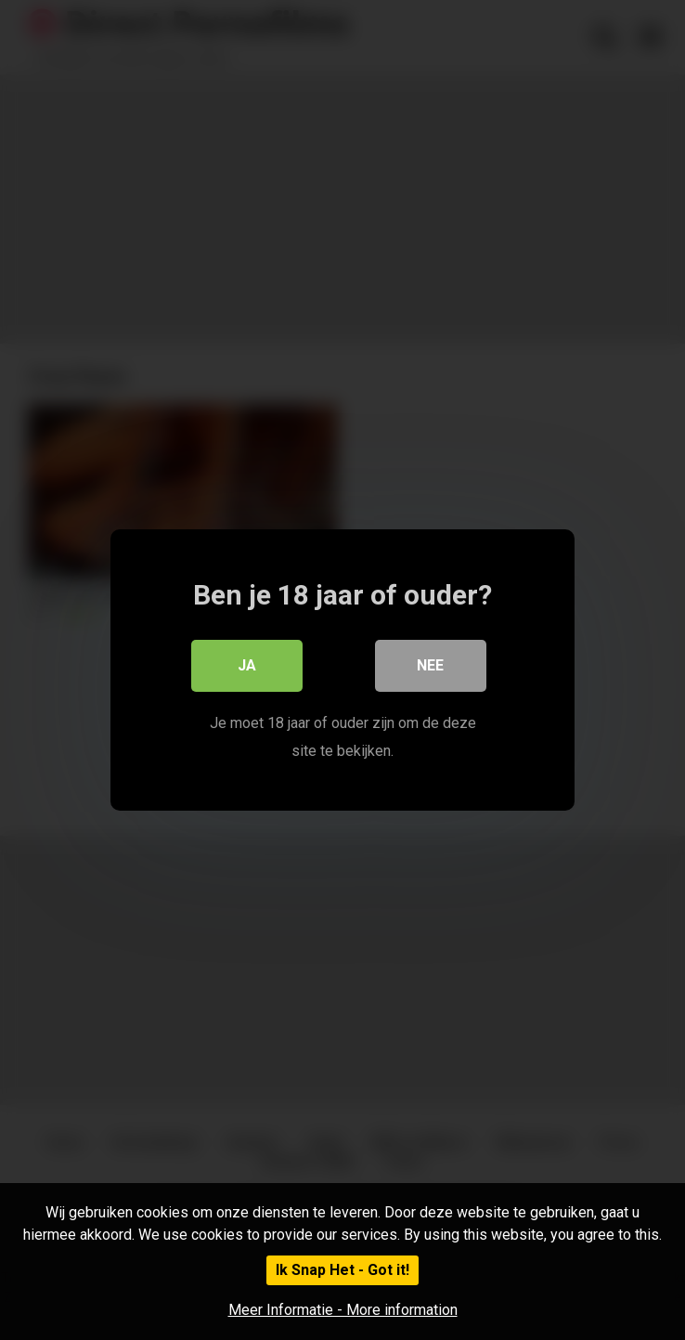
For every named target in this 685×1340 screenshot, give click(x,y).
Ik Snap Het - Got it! (342, 1270)
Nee (431, 665)
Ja (247, 665)
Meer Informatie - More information (343, 1310)
